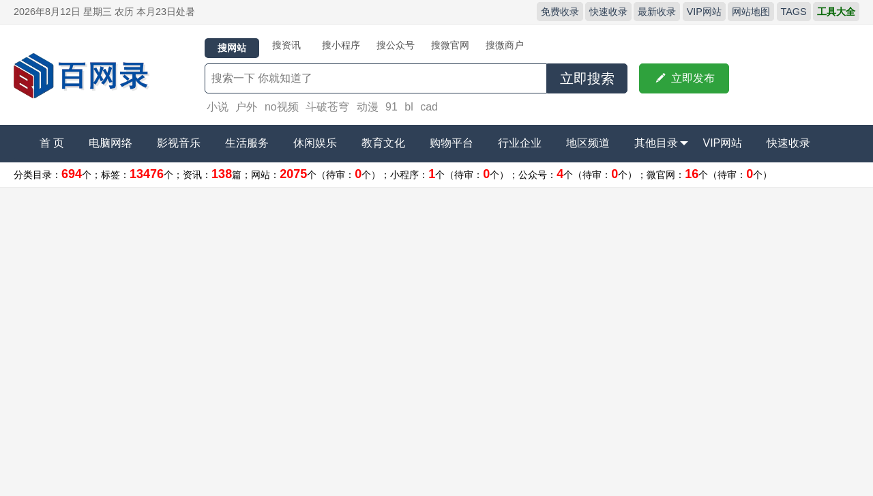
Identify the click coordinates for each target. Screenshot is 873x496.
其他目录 (661, 143)
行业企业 (520, 143)
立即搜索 (587, 78)
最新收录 (657, 11)
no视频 (282, 107)
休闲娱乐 (315, 143)
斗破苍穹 (327, 107)
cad (429, 107)
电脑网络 (110, 143)
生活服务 (247, 143)
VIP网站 (704, 11)
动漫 (368, 107)
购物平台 (451, 143)
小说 (217, 107)
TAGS (794, 11)
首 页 (52, 143)
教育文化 (383, 143)
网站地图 (751, 11)
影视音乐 (179, 143)
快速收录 (608, 11)
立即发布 (684, 78)
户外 (246, 107)
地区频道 (588, 143)
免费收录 (560, 11)
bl (408, 107)
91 (391, 107)
